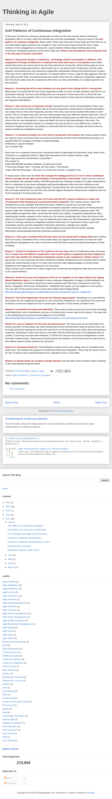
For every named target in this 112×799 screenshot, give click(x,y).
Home (56, 402)
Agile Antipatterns (20, 375)
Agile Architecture (10, 588)
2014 (8, 510)
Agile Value (7, 634)
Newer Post (11, 402)
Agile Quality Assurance (13, 620)
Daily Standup (8, 670)
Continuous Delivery (11, 659)
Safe (4, 712)
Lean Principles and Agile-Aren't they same (27, 534)
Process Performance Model (15, 701)
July (10, 522)
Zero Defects (8, 740)
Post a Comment (17, 389)
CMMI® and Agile (10, 656)
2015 (8, 506)
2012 (8, 514)
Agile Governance (10, 596)
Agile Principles (9, 610)
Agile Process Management (15, 613)
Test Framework (9, 730)
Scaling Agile (8, 719)
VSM (4, 737)
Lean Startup (8, 691)
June (10, 555)
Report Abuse (10, 748)
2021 (8, 502)
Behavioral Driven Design (14, 642)
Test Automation (9, 726)
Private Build (8, 698)
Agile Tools (7, 631)
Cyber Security (9, 666)
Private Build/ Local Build (19, 546)
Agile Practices (9, 606)
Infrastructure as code (12, 680)
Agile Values (8, 638)
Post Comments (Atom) (62, 411)
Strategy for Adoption (12, 723)
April (10, 563)
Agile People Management (14, 603)
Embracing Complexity (12, 677)
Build (4, 645)
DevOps (6, 673)
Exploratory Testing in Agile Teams (23, 550)
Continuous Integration (40, 375)
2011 (8, 518)
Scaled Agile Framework (13, 716)
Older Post (101, 402)
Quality (5, 709)
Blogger (91, 792)
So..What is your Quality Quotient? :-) (22, 438)
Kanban (6, 684)
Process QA (7, 705)
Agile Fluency (8, 592)
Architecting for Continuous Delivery (26, 418)
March (11, 567)
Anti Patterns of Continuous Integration (25, 526)
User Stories (8, 733)
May (10, 559)
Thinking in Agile (28, 11)
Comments (10, 783)
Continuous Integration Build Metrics (24, 538)
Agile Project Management (14, 617)
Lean (4, 687)
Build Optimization (10, 649)
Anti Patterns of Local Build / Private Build (27, 530)
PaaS (5, 694)
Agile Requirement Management (17, 624)
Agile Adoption (9, 581)
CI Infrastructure (9, 652)
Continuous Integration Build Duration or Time (29, 542)
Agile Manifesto (9, 599)
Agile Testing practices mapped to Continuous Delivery (43, 449)
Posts (8, 778)
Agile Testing (8, 627)
